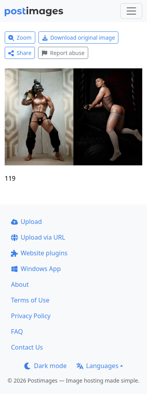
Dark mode (45, 365)
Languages (97, 365)
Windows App (36, 268)
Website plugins (39, 253)
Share (19, 53)
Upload (26, 221)
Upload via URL (38, 237)
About (20, 284)
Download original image (78, 37)
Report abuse (63, 53)
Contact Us (27, 347)
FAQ (17, 331)
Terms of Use (30, 300)
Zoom (20, 37)
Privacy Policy (31, 316)
